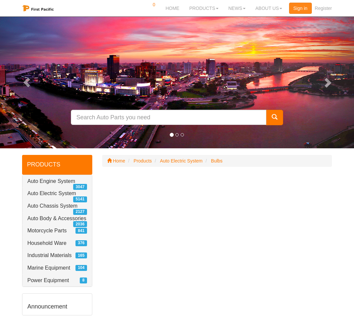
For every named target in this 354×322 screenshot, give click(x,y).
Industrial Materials (49, 255)
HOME (172, 8)
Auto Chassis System (52, 206)
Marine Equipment (48, 268)
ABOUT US (268, 8)
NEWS (237, 8)
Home (116, 160)
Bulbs (216, 160)
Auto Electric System (51, 193)
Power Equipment (48, 280)
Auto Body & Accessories (56, 218)
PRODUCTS (204, 8)
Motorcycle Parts (47, 230)
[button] (26, 82)
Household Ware (47, 243)
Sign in (300, 8)
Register (323, 8)
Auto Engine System (51, 181)
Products (142, 160)
